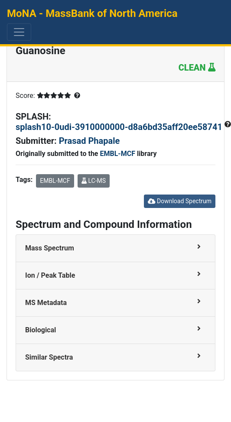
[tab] (115, 248)
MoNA (92, 13)
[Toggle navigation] (19, 32)
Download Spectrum (179, 201)
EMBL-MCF (117, 153)
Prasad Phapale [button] (89, 141)
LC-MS (93, 180)
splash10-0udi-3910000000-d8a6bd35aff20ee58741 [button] (120, 127)
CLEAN (197, 67)
